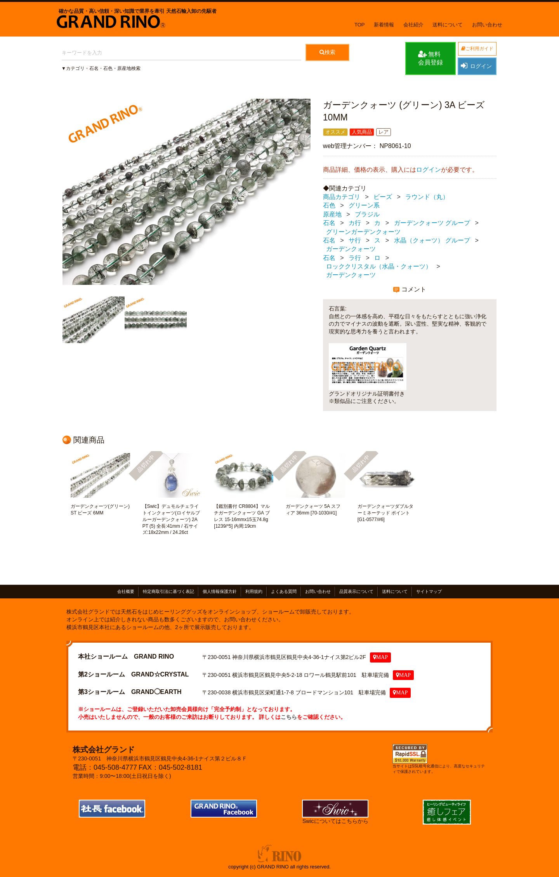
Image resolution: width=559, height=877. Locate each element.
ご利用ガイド (477, 48)
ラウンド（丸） (427, 197)
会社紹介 (413, 25)
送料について (447, 25)
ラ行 (355, 258)
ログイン (476, 66)
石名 (329, 223)
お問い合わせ (487, 25)
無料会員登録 (430, 58)
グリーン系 (364, 205)
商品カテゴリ (341, 197)
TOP (359, 25)
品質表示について (356, 591)
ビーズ (382, 197)
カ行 (355, 223)
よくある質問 (284, 591)
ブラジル (367, 214)
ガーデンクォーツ (351, 249)
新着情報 (384, 25)
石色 (329, 205)
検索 (327, 52)
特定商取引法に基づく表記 (168, 591)
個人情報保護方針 (220, 591)
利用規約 (253, 591)
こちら (289, 716)
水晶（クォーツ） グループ (432, 240)
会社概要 (125, 591)
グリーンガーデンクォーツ (363, 231)
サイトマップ (429, 591)
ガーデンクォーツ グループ (432, 223)
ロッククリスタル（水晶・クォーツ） (379, 266)
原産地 (332, 214)
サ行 (355, 240)
